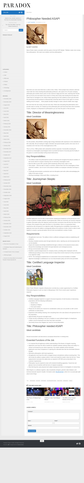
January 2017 (7, 183)
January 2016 (7, 220)
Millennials (6, 78)
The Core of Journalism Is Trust (11, 244)
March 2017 (6, 176)
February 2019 (7, 123)
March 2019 (6, 120)
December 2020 (7, 98)
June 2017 (6, 167)
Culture (5, 72)
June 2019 (6, 111)
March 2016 (6, 214)
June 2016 (6, 204)
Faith (5, 75)
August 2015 (7, 236)
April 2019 (6, 117)
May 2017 (6, 170)
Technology (6, 87)
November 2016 (7, 189)
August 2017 (7, 161)
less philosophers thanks (51, 380)
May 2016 (6, 208)
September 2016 (8, 195)
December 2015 (7, 223)
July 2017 (6, 164)
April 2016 (6, 211)
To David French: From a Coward (11, 251)
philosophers (65, 380)
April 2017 (6, 173)
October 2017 (7, 154)
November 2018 (7, 129)
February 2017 (7, 179)
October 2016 (7, 192)
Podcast (6, 81)
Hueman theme (20, 444)
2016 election (32, 380)
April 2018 (6, 136)
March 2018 (6, 139)
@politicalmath (60, 372)
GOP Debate (43, 380)
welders (70, 380)
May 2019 (6, 114)
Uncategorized (7, 90)
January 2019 (7, 126)
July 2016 (6, 201)
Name (29, 420)
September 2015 (8, 233)
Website (30, 425)
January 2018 (7, 145)
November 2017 (7, 151)
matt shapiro (31, 22)
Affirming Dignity (7, 255)
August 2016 (7, 198)
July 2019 (6, 108)
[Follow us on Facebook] (21, 12)
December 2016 (7, 186)
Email (56, 420)
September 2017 (8, 158)
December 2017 (7, 148)
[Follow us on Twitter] (19, 12)
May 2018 (6, 133)
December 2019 (7, 101)
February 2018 (7, 142)
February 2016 (7, 217)
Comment (30, 411)
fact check (38, 380)
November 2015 (7, 226)
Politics (29, 12)
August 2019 (7, 104)
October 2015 (7, 229)
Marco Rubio (59, 380)
